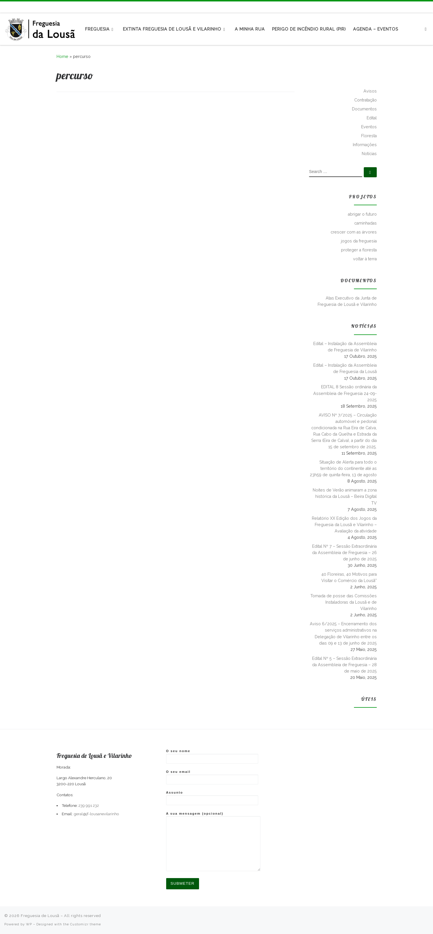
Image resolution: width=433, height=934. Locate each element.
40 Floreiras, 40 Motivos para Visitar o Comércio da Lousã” (349, 577)
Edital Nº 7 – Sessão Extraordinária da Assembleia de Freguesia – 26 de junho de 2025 (344, 552)
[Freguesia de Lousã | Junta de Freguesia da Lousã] (40, 27)
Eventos (369, 127)
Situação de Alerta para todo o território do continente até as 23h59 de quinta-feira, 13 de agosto (343, 468)
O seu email (212, 777)
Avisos (370, 91)
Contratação (365, 100)
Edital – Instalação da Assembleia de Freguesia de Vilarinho (345, 346)
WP (29, 924)
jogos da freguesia (359, 241)
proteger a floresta (359, 250)
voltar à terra (365, 259)
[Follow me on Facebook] (421, 7)
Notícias (369, 153)
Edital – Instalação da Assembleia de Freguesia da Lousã (345, 368)
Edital (372, 118)
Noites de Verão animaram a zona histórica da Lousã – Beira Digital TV (345, 496)
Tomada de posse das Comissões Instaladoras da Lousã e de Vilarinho (343, 602)
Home (62, 56)
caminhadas (365, 223)
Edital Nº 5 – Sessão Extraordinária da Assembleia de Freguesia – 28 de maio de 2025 (344, 664)
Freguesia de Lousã (40, 916)
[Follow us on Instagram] (428, 7)
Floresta (369, 135)
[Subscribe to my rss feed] (415, 7)
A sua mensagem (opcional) (213, 841)
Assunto (212, 798)
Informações (365, 144)
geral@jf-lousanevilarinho (96, 813)
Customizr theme (85, 924)
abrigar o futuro (362, 214)
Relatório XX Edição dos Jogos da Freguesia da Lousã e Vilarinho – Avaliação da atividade (344, 524)
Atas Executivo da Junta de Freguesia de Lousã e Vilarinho (347, 301)
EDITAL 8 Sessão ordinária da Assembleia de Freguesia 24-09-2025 (345, 393)
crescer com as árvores (354, 232)
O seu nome (212, 756)
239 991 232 (88, 805)
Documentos (364, 109)
